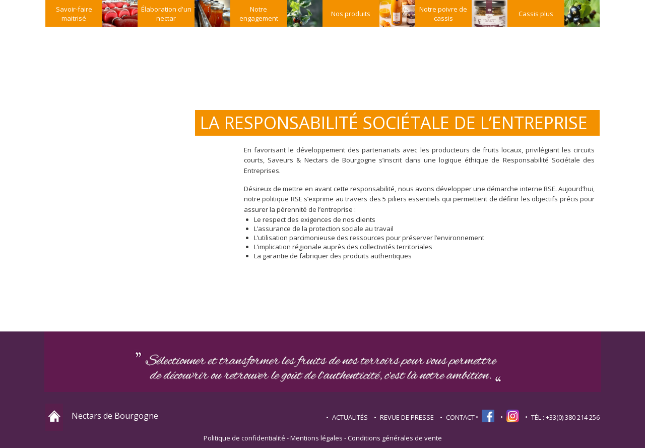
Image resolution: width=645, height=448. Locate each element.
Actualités (350, 417)
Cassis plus (536, 13)
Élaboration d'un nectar (166, 14)
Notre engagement (258, 14)
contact (460, 417)
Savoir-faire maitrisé (74, 14)
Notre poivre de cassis (443, 14)
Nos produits (350, 13)
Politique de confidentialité (244, 437)
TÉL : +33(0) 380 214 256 (565, 417)
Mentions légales (316, 437)
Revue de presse (407, 417)
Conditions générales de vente (395, 437)
